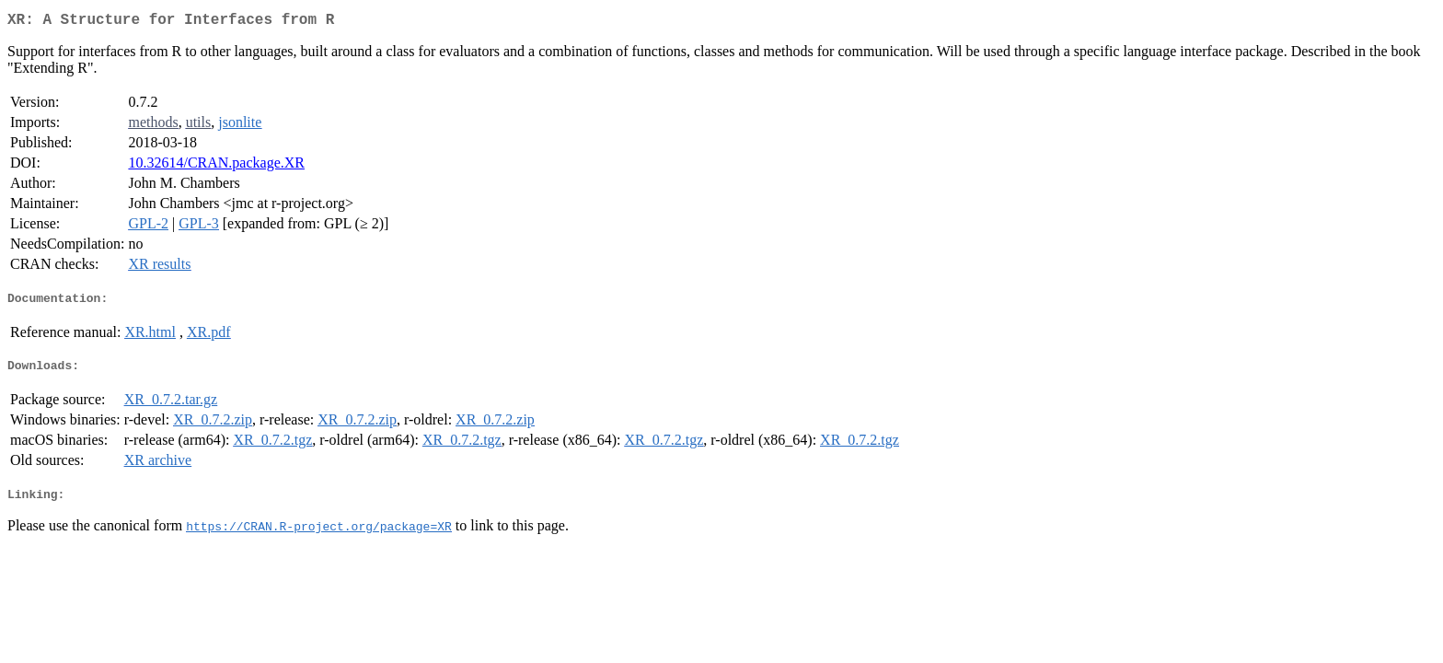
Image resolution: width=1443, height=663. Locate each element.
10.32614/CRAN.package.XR (216, 166)
